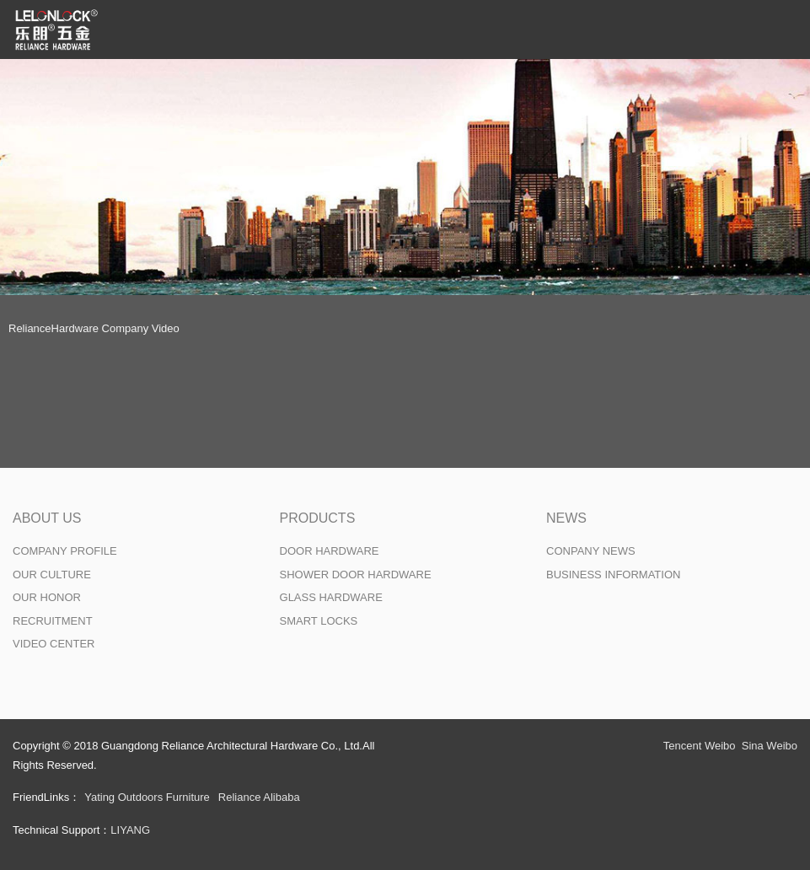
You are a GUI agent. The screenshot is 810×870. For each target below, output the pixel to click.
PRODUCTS (318, 518)
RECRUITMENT (53, 621)
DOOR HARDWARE (329, 551)
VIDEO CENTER (54, 643)
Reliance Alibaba (259, 797)
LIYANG (130, 830)
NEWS (566, 518)
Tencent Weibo (699, 745)
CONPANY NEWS (591, 551)
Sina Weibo (769, 745)
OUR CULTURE (52, 574)
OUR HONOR (47, 597)
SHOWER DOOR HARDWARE (356, 574)
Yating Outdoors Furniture (147, 797)
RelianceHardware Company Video (94, 328)
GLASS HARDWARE (331, 597)
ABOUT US (47, 518)
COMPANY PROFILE (65, 551)
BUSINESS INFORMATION (613, 574)
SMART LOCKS (319, 621)
